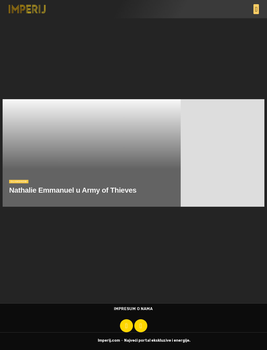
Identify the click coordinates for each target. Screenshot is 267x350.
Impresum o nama (133, 308)
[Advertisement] (133, 57)
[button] (256, 9)
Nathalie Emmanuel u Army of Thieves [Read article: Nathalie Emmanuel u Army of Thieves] (72, 196)
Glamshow (20, 186)
